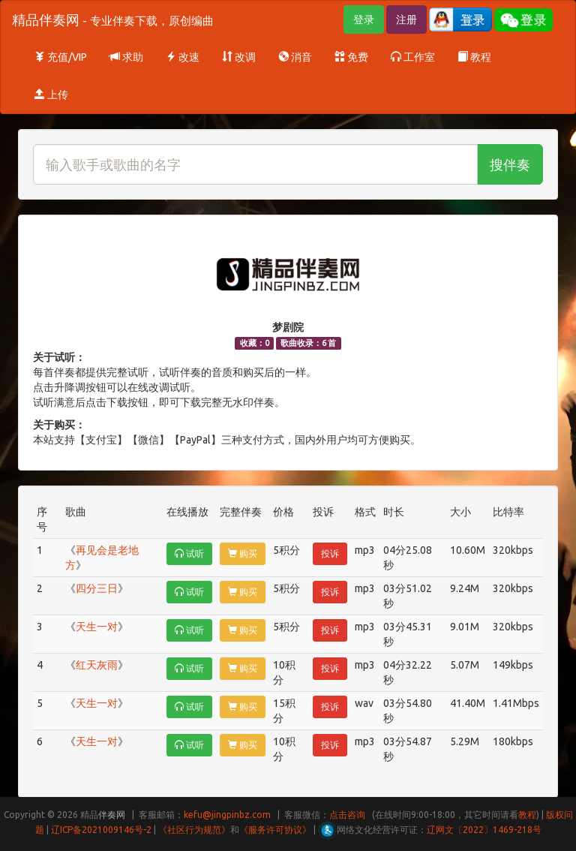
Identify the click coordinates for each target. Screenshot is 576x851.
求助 (126, 57)
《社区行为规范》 (194, 829)
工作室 (413, 57)
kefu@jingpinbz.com (227, 814)
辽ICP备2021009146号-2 (101, 829)
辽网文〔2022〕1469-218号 (484, 829)
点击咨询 (347, 814)
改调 (239, 57)
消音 (295, 57)
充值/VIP (60, 57)
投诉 (330, 553)
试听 (189, 553)
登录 (363, 20)
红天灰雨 (97, 665)
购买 (242, 553)
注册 (406, 20)
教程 (474, 57)
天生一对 (97, 627)
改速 (183, 57)
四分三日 (97, 588)
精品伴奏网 (113, 19)
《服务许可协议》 (275, 829)
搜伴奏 (510, 164)
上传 (51, 95)
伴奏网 (111, 814)
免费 (351, 57)
